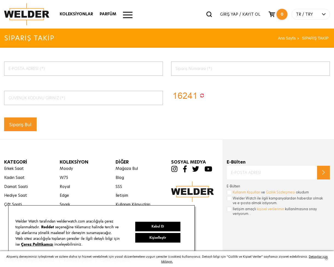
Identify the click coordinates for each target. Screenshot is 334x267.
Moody (66, 168)
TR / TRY (304, 14)
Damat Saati (16, 186)
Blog (120, 177)
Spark (65, 204)
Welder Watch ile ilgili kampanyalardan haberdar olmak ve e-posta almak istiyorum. (278, 200)
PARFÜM (108, 14)
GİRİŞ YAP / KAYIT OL (240, 14)
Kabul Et (158, 226)
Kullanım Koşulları (246, 192)
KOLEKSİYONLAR (76, 14)
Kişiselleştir (157, 237)
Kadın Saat (14, 177)
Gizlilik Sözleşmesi (280, 192)
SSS (119, 186)
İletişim (122, 195)
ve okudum (271, 192)
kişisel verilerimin (270, 209)
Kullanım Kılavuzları (133, 204)
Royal (65, 186)
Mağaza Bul (127, 168)
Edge (64, 195)
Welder (32, 14)
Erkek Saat (14, 168)
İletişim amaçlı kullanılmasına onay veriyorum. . (275, 211)
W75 (64, 177)
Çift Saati (13, 204)
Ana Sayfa (287, 38)
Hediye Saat (15, 195)
